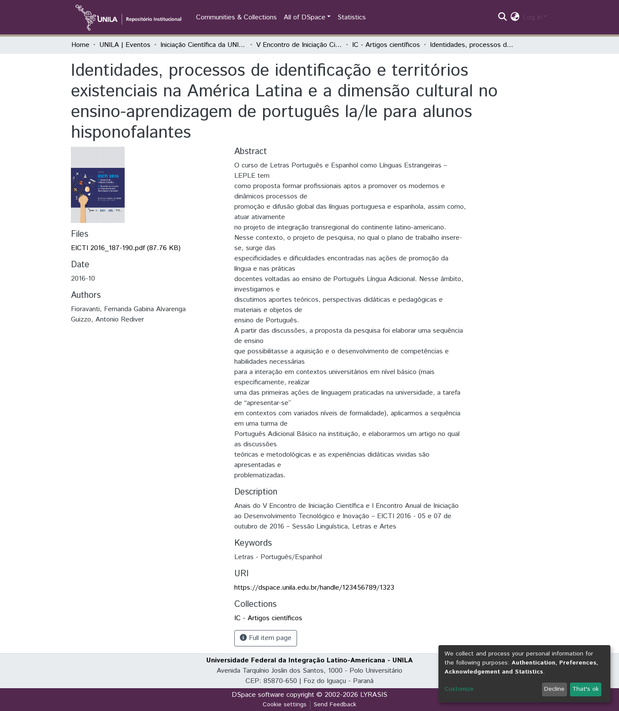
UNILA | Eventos (124, 45)
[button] (515, 17)
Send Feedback (335, 704)
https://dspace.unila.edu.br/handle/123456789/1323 (314, 588)
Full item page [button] (265, 638)
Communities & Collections (236, 17)
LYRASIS (373, 695)
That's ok (585, 689)
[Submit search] (502, 17)
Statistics (351, 17)
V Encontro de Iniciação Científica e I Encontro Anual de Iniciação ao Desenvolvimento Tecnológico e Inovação (299, 45)
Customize (459, 689)
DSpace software (258, 695)
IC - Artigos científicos (386, 45)
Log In (532, 17)
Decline (554, 689)
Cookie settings (284, 704)
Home (80, 45)
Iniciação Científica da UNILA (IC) (203, 45)
